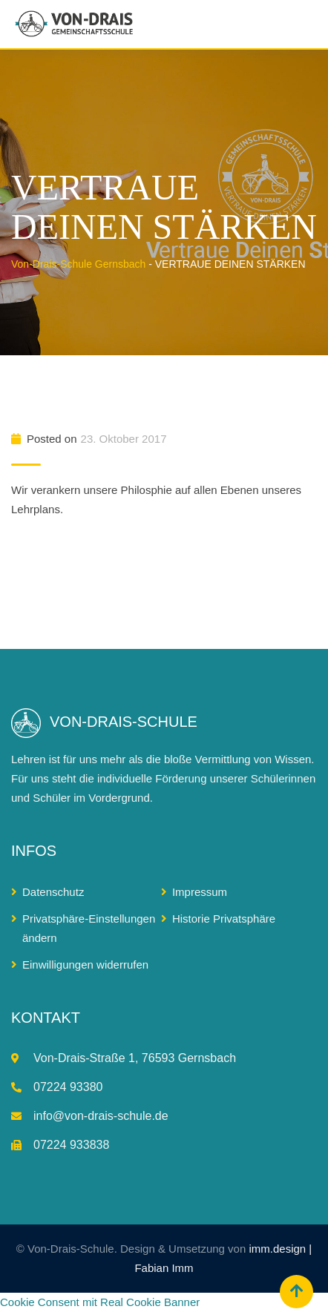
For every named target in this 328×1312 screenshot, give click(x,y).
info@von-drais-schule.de (100, 1116)
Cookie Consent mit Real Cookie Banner (100, 1302)
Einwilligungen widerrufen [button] (85, 964)
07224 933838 (71, 1144)
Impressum (199, 892)
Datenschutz (53, 892)
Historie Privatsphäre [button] (223, 918)
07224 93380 (67, 1087)
